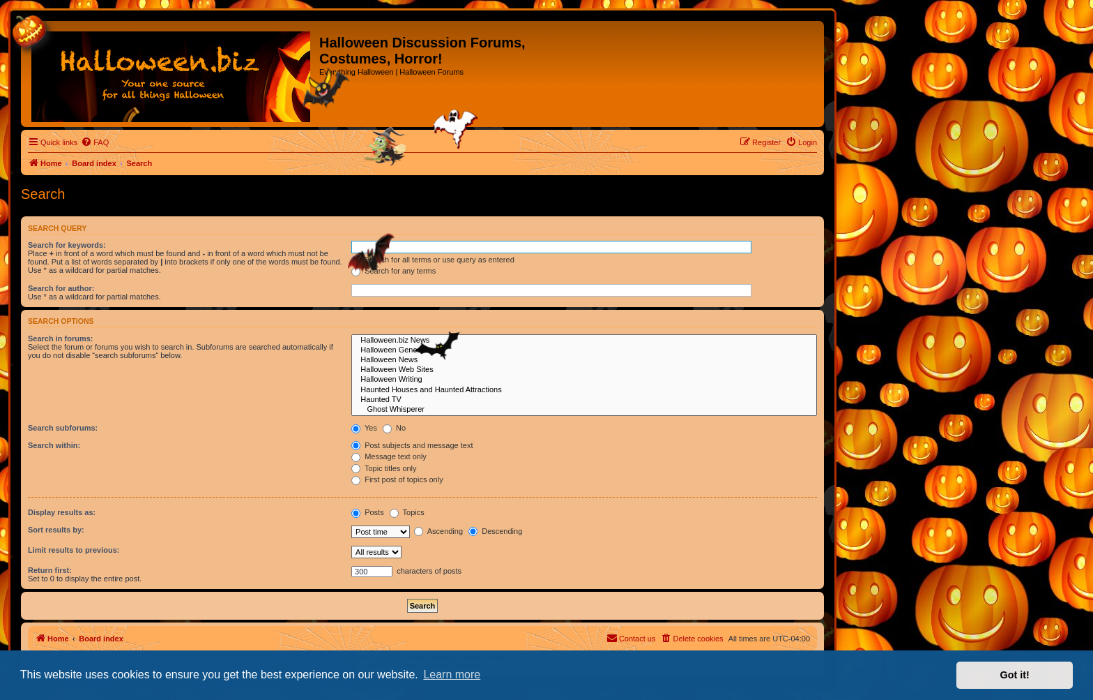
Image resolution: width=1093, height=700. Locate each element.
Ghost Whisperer (584, 410)
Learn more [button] (451, 674)
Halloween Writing (584, 380)
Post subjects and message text (412, 445)
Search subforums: (63, 428)
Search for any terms (393, 271)
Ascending (438, 531)
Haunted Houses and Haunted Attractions (584, 390)
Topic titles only (383, 468)
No (394, 428)
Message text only (389, 456)
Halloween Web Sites (584, 370)
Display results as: (61, 512)
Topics (407, 512)
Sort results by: (56, 530)
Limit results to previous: (73, 550)
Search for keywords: (67, 245)
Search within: (54, 445)
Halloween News (584, 360)
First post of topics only (397, 479)
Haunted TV (584, 400)
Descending (495, 531)
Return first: (50, 570)
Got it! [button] (1015, 674)
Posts (367, 512)
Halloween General (584, 350)
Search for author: (61, 288)
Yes (364, 428)
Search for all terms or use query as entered (432, 259)
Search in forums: (60, 338)
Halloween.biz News (584, 340)
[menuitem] (95, 142)
